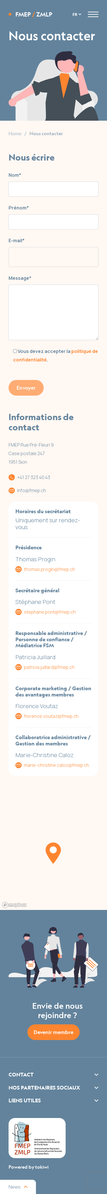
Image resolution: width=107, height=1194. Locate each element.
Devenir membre (53, 1032)
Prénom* (19, 208)
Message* (20, 278)
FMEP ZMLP (33, 14)
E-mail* (17, 240)
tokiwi (42, 1167)
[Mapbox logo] (14, 905)
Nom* (15, 175)
